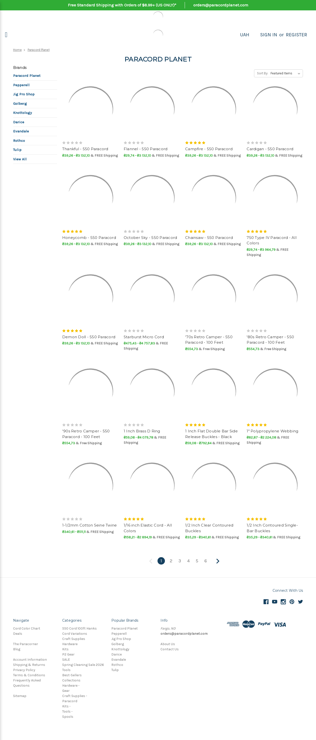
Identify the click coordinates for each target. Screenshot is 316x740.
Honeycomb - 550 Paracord (89, 237)
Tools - (67, 711)
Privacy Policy (24, 670)
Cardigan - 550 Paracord (270, 149)
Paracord (69, 701)
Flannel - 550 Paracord (146, 149)
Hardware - (70, 685)
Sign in (268, 35)
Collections (71, 680)
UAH (244, 35)
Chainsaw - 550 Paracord (209, 237)
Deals (17, 634)
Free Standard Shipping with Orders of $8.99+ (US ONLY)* (122, 4)
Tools (66, 670)
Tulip (17, 150)
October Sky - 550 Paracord (150, 237)
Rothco (19, 140)
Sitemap (19, 696)
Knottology (22, 112)
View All (20, 159)
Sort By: (262, 73)
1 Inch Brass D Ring (142, 431)
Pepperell (21, 85)
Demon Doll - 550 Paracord (88, 337)
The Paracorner (25, 644)
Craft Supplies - (74, 696)
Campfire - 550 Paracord (209, 149)
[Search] (254, 34)
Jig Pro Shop (24, 94)
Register (296, 35)
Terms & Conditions (29, 675)
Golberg (20, 103)
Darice (18, 122)
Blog (16, 649)
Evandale (21, 131)
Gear (66, 691)
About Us (167, 644)
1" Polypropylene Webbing (272, 431)
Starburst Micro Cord (144, 337)
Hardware (70, 644)
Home (17, 50)
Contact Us (169, 649)
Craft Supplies (73, 639)
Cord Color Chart (26, 628)
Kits (65, 649)
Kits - (66, 706)
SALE (66, 659)
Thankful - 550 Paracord (85, 149)
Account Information (30, 659)
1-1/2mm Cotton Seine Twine (89, 525)
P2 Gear (68, 654)
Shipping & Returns (29, 665)
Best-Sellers (72, 675)
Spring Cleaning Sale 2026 (83, 665)
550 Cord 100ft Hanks (79, 628)
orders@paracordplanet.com (220, 4)
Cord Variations (74, 634)
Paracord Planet (39, 50)
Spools (67, 717)
